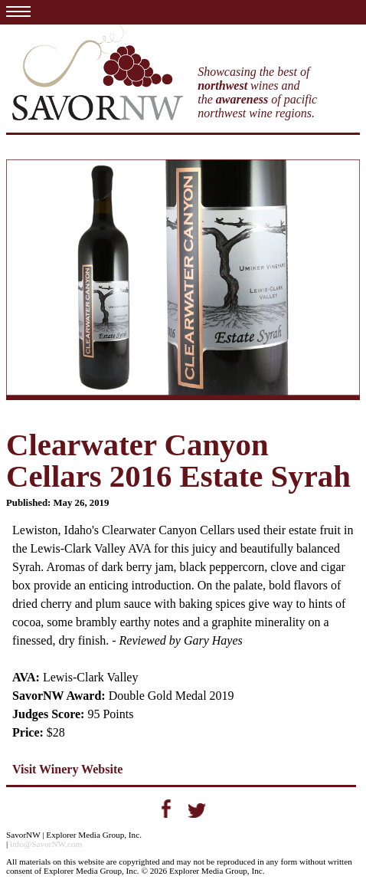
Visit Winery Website (67, 769)
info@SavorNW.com (46, 843)
